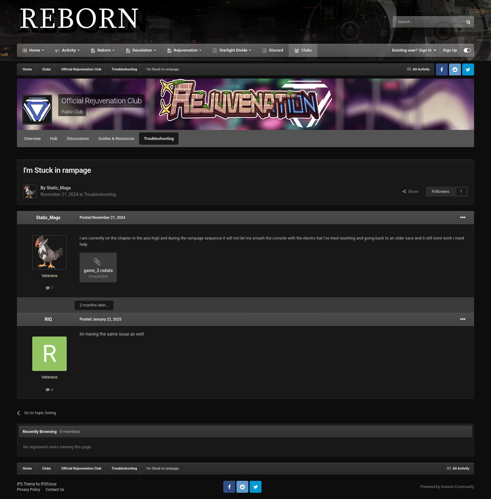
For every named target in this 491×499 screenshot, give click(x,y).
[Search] (413, 22)
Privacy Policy (28, 489)
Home (34, 50)
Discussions (78, 138)
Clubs (306, 50)
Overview (32, 138)
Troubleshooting (159, 138)
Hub (54, 138)
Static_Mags (59, 187)
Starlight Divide (233, 50)
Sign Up (450, 50)
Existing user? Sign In (414, 50)
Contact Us (55, 489)
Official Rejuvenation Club (101, 100)
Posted (102, 217)
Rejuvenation (186, 50)
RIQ (48, 319)
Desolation (142, 50)
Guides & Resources (116, 138)
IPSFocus (48, 484)
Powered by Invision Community (447, 487)
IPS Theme (26, 484)
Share (410, 191)
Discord (275, 50)
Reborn (104, 50)
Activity (69, 50)
